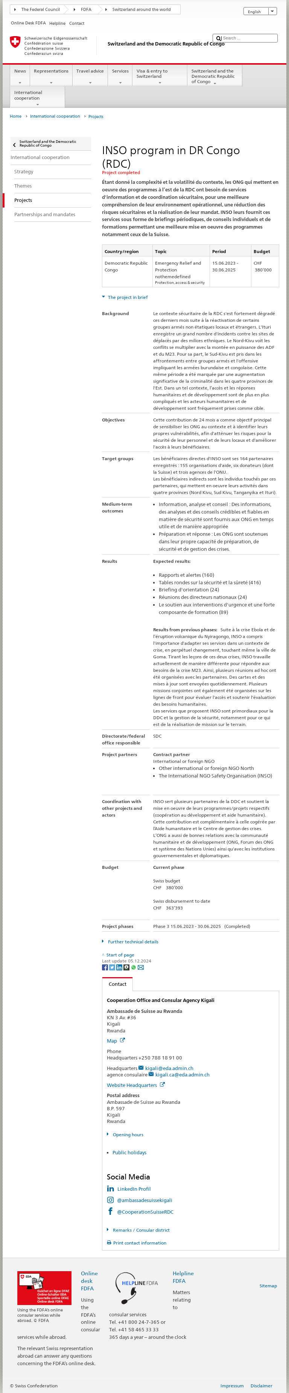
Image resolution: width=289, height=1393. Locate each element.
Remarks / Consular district (141, 1230)
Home (15, 116)
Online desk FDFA (89, 1280)
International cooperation (38, 98)
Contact (114, 984)
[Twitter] (112, 967)
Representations (51, 77)
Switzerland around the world (142, 9)
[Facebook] (105, 967)
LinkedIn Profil (134, 1189)
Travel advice (90, 77)
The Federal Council (40, 9)
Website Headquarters (136, 1085)
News (20, 77)
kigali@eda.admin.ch (169, 1068)
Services (120, 77)
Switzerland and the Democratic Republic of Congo (215, 77)
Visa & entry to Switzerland (160, 77)
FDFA (86, 9)
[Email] (141, 967)
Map (116, 1041)
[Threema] (127, 967)
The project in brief (127, 297)
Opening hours (127, 1134)
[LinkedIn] (119, 967)
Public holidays (129, 1152)
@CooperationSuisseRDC (145, 1212)
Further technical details (132, 941)
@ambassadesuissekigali (144, 1200)
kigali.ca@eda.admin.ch (182, 1075)
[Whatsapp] (134, 967)
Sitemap (268, 1285)
